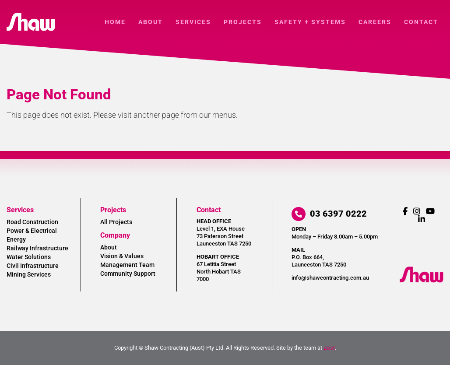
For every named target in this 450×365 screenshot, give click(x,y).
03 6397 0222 (329, 213)
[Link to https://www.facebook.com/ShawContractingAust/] (405, 211)
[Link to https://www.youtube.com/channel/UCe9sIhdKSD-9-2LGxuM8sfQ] (430, 211)
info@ (330, 277)
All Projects (116, 221)
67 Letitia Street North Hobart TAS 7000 (219, 271)
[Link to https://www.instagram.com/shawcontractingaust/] (416, 211)
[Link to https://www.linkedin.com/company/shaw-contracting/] (421, 219)
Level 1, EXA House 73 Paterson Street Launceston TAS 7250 (224, 236)
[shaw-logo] (31, 16)
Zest (329, 347)
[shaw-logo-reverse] (421, 270)
